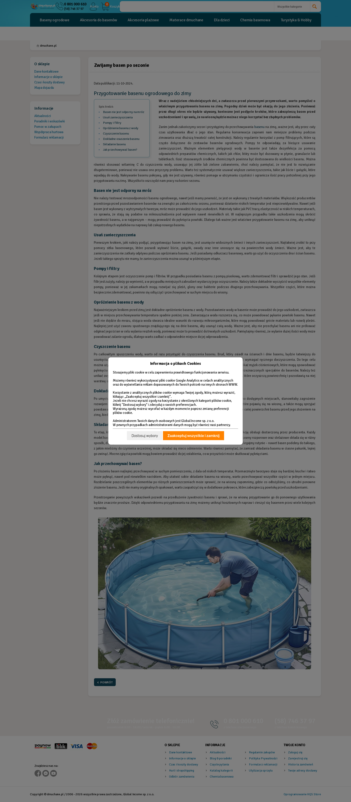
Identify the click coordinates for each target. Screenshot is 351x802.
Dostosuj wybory (144, 436)
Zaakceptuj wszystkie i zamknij (193, 436)
